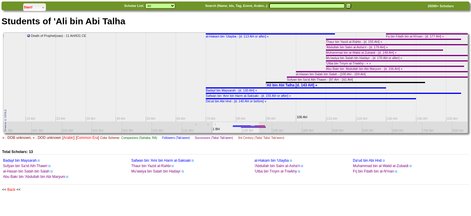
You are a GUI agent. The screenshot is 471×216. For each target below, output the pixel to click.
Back (11, 190)
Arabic (68, 138)
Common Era (87, 138)
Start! (35, 6)
